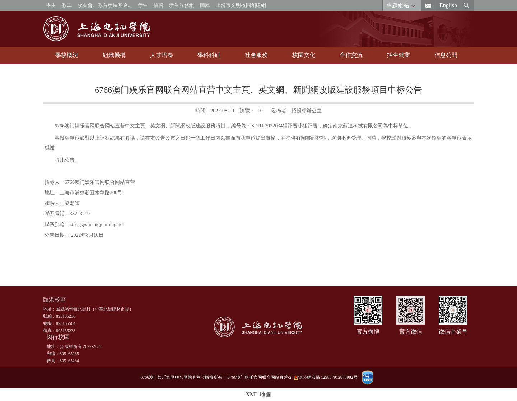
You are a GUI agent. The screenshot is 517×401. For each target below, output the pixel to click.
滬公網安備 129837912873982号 (326, 377)
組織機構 (114, 55)
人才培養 (161, 55)
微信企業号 (453, 331)
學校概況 (66, 55)
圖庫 (205, 5)
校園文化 (303, 55)
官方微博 (368, 331)
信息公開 (445, 55)
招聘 (158, 5)
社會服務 (256, 55)
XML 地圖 (258, 394)
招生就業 (398, 55)
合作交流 (351, 55)
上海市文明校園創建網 (241, 5)
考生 (143, 5)
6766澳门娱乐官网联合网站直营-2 (261, 377)
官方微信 (410, 331)
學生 (51, 5)
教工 (67, 5)
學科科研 (208, 55)
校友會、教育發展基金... (105, 5)
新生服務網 (181, 5)
